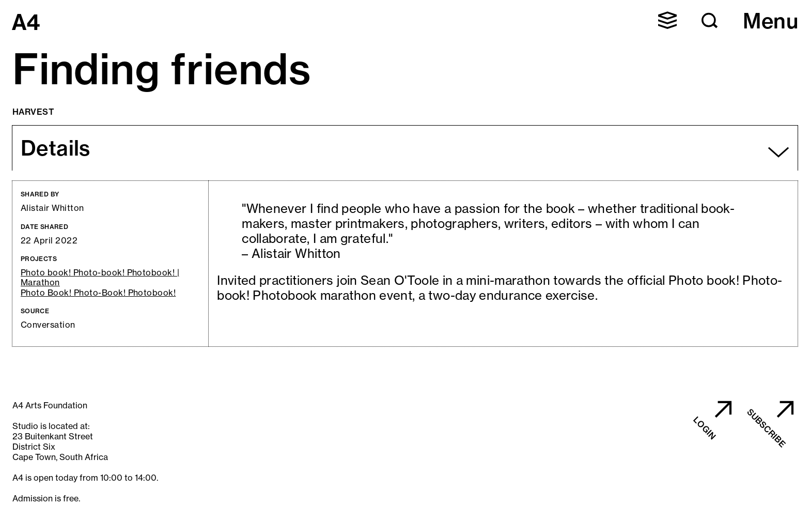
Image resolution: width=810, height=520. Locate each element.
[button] (667, 20)
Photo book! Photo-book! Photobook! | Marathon (100, 277)
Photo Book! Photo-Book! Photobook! (98, 293)
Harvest (33, 111)
